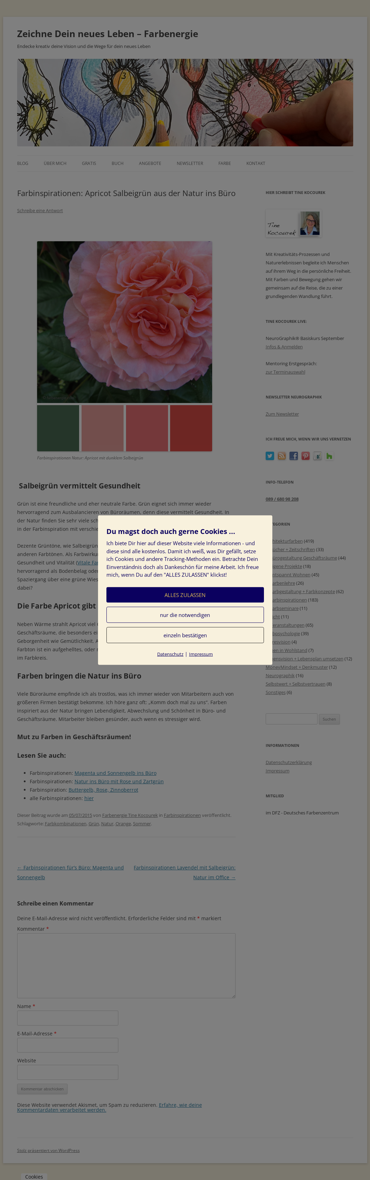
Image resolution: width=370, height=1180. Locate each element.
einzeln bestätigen (185, 634)
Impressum (201, 654)
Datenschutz (170, 654)
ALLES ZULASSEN (185, 594)
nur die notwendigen (185, 614)
